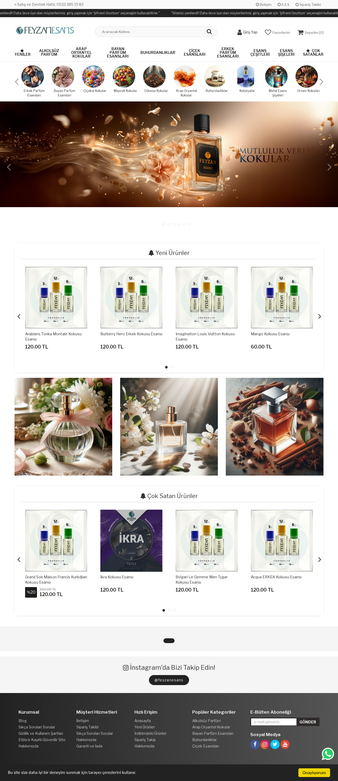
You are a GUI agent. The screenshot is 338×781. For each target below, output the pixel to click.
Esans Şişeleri (286, 52)
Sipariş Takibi (308, 4)
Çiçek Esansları (194, 52)
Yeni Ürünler (144, 727)
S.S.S (283, 4)
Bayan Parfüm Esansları (118, 52)
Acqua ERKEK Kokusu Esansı (276, 577)
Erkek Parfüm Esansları (228, 52)
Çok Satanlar (313, 52)
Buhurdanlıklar (157, 52)
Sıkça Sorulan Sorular (36, 727)
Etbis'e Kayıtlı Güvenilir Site (41, 739)
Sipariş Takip (145, 739)
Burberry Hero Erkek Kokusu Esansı (131, 334)
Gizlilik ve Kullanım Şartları (40, 733)
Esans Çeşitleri (260, 52)
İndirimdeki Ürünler (150, 733)
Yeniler (23, 53)
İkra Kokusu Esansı (116, 577)
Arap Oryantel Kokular (81, 52)
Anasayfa (142, 720)
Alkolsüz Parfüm (49, 52)
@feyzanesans (169, 680)
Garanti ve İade (89, 746)
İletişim (263, 4)
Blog (22, 720)
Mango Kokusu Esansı (270, 334)
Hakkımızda (28, 746)
